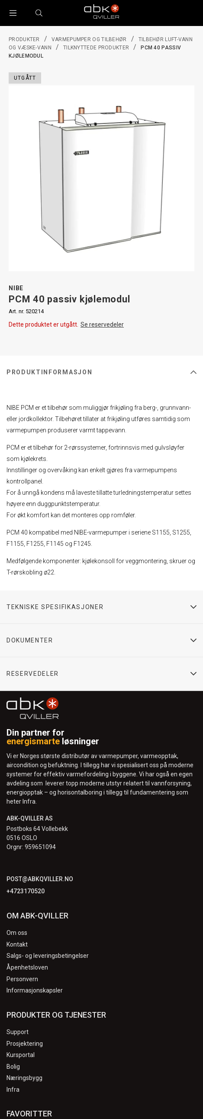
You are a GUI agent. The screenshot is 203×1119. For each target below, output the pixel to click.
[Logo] (101, 13)
